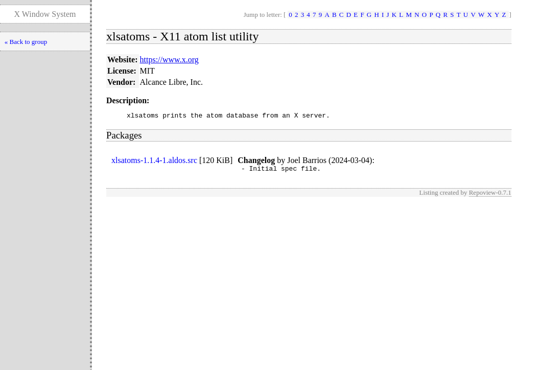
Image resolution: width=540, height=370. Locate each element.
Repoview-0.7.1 (490, 195)
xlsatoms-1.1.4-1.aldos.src (154, 161)
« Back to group (26, 41)
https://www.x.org (169, 59)
